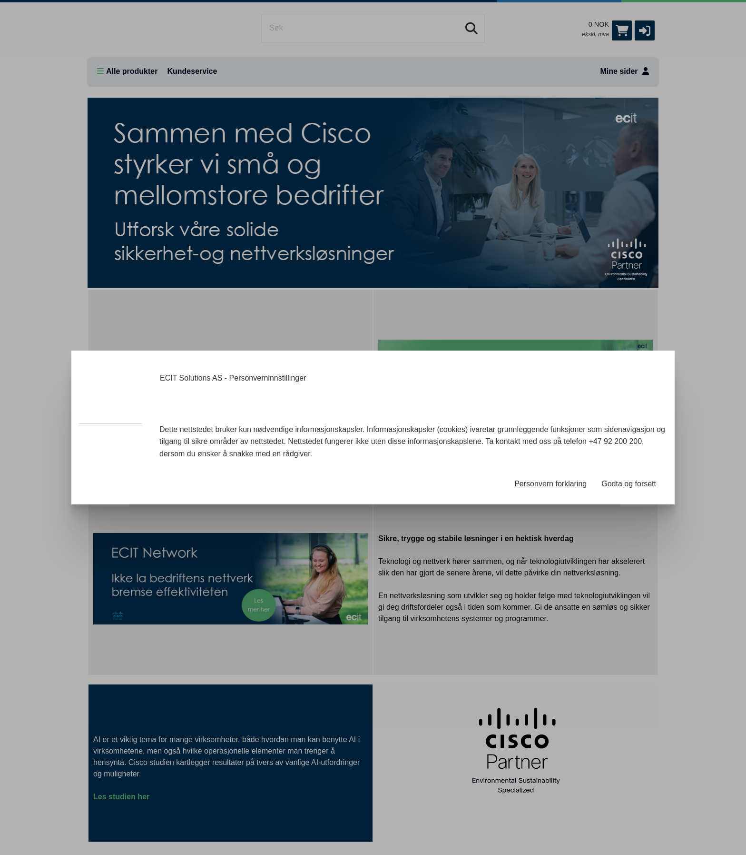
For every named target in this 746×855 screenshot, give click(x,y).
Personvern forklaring (550, 484)
